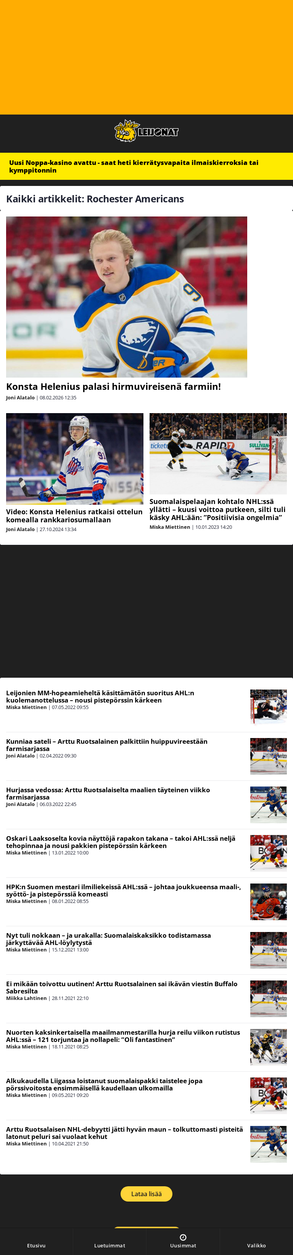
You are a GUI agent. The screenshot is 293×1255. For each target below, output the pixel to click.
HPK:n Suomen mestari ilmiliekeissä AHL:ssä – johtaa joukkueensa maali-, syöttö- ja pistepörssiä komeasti (123, 890)
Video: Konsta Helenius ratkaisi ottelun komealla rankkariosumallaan (74, 515)
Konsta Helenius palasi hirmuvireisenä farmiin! (113, 386)
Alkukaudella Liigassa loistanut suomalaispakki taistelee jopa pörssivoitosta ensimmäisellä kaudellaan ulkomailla (104, 1084)
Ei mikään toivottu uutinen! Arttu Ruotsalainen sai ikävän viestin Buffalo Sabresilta (122, 987)
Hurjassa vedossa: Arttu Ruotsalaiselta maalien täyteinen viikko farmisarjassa (108, 793)
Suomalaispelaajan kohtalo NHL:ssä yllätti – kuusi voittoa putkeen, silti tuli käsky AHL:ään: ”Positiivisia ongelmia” (218, 509)
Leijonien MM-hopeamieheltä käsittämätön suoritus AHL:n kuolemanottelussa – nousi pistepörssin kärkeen (100, 696)
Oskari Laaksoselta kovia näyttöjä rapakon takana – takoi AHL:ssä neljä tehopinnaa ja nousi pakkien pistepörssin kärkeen (120, 842)
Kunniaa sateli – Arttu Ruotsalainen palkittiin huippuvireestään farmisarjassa (107, 745)
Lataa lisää (146, 1194)
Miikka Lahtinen (26, 998)
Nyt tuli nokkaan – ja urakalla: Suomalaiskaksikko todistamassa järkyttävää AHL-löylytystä (108, 939)
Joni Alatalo (20, 397)
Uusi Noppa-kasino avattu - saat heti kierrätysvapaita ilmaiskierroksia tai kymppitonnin (134, 166)
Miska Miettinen (170, 526)
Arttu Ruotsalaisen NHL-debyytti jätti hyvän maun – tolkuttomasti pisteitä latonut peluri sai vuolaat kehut (124, 1133)
